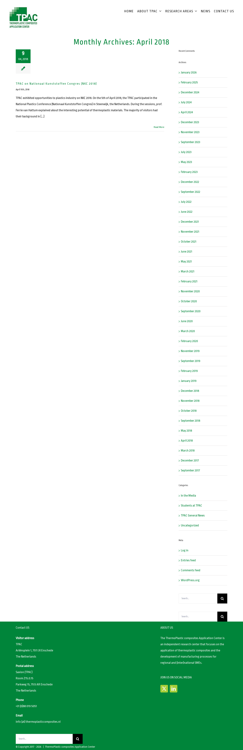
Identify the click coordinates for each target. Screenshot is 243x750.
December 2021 (190, 221)
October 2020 (189, 301)
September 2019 (190, 361)
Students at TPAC (191, 505)
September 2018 (190, 420)
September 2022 (190, 192)
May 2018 (186, 430)
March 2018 (188, 450)
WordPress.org (190, 580)
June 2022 (186, 211)
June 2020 (187, 321)
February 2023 (189, 172)
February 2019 (189, 371)
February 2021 (189, 281)
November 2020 (190, 291)
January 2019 (189, 381)
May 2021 (186, 261)
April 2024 (187, 112)
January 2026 (189, 72)
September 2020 (191, 311)
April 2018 (187, 440)
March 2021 (187, 271)
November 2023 (190, 132)
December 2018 (190, 391)
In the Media (188, 495)
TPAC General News (193, 515)
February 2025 (189, 82)
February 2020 (189, 341)
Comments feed (190, 570)
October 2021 (188, 241)
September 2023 (190, 142)
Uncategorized (190, 525)
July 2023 (186, 152)
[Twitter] (164, 688)
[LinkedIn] (173, 688)
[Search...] (198, 598)
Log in (184, 550)
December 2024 (190, 92)
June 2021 (186, 251)
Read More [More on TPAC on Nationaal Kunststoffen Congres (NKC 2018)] (159, 127)
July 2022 (186, 202)
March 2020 (188, 331)
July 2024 (186, 102)
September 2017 (190, 470)
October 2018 (189, 410)
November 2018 (190, 400)
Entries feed (188, 560)
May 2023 (186, 162)
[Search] (222, 598)
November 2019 (190, 351)
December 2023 (190, 122)
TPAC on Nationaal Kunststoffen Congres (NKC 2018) (56, 83)
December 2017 (190, 460)
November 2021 (190, 231)
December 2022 (190, 182)
